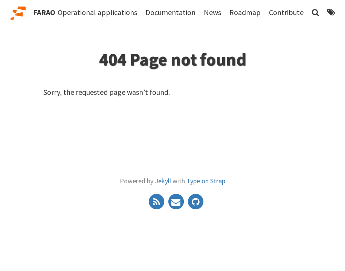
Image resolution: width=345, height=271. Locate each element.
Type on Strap (205, 181)
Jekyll (163, 181)
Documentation (170, 12)
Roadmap (245, 12)
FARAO (44, 12)
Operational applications (97, 12)
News (212, 12)
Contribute (286, 12)
